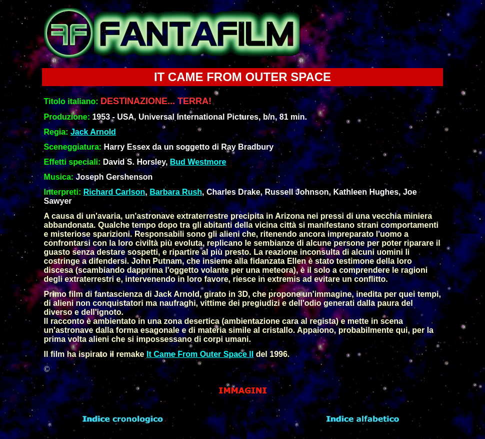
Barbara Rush (176, 192)
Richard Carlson (115, 192)
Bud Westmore (198, 162)
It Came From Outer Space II (200, 354)
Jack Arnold (93, 132)
